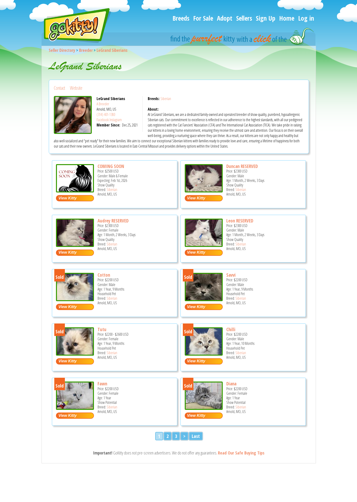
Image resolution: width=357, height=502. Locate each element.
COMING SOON (111, 166)
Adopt (224, 18)
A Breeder (103, 104)
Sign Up (265, 18)
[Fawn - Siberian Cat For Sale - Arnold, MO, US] (75, 408)
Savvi (231, 275)
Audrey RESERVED (113, 221)
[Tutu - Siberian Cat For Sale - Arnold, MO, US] (75, 354)
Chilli (230, 329)
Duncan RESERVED (242, 166)
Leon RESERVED (239, 221)
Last (196, 436)
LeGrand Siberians (112, 50)
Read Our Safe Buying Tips (241, 453)
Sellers (244, 18)
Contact (59, 88)
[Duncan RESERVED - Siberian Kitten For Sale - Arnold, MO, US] (204, 190)
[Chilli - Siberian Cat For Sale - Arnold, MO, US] (204, 354)
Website (76, 88)
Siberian (165, 98)
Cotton (104, 275)
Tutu (102, 329)
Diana (231, 384)
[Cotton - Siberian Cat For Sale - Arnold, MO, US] (75, 299)
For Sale (203, 18)
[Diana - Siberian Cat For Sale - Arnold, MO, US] (204, 408)
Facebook (103, 119)
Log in (306, 18)
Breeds (180, 18)
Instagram (116, 119)
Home (286, 18)
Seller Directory (62, 50)
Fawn (102, 384)
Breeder (86, 50)
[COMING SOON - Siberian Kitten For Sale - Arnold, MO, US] (75, 190)
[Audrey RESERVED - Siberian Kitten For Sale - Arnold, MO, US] (75, 245)
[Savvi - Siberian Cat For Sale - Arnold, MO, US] (204, 299)
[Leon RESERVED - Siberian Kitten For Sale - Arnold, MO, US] (204, 245)
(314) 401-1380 (106, 114)
